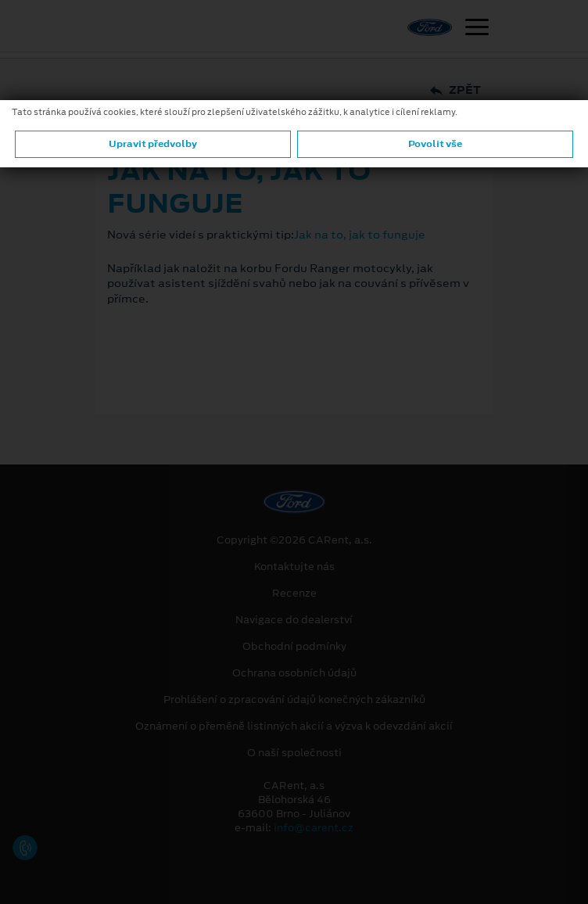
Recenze (294, 594)
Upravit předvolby (153, 144)
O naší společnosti (294, 753)
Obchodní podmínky (294, 647)
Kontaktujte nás (294, 567)
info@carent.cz (313, 827)
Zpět (455, 90)
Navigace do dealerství (294, 620)
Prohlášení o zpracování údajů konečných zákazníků (294, 700)
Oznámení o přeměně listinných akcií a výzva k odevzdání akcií (294, 726)
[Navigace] (477, 29)
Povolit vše (435, 144)
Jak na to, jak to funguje (359, 234)
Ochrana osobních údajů (294, 673)
